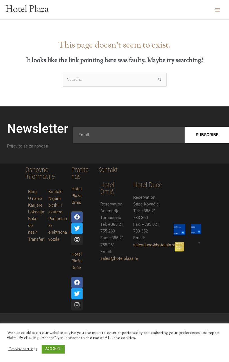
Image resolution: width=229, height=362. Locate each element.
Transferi (36, 239)
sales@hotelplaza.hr (119, 258)
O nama (35, 198)
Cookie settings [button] (22, 349)
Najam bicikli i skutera (55, 205)
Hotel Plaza (27, 9)
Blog (32, 191)
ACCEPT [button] (53, 349)
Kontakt (55, 191)
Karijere (35, 205)
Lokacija (36, 211)
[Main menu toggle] (217, 10)
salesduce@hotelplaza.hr (156, 244)
